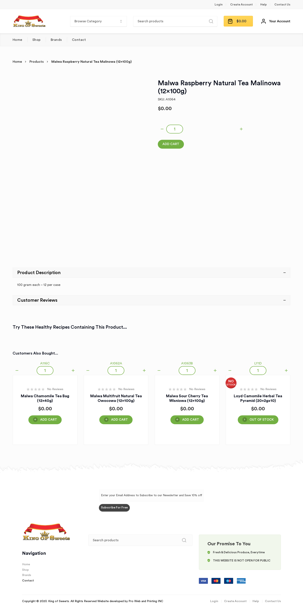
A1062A (116, 363)
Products (36, 61)
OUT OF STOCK (262, 419)
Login (219, 4)
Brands (56, 39)
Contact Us (282, 4)
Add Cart (170, 144)
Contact (79, 39)
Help (263, 4)
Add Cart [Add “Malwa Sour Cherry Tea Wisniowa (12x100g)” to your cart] (190, 419)
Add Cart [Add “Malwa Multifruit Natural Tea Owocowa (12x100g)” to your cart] (119, 419)
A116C (45, 363)
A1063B (187, 363)
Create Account (241, 4)
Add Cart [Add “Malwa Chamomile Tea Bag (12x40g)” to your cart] (48, 419)
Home (17, 39)
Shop (36, 39)
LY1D (258, 363)
